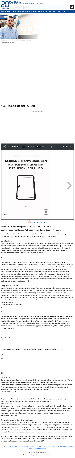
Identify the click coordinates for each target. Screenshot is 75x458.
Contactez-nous (62, 446)
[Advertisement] (37, 126)
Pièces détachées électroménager (40, 11)
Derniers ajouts (47, 446)
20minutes (61, 11)
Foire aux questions (23, 446)
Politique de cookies (40, 448)
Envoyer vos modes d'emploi (9, 446)
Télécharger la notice (39, 222)
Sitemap (55, 446)
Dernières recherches (36, 446)
